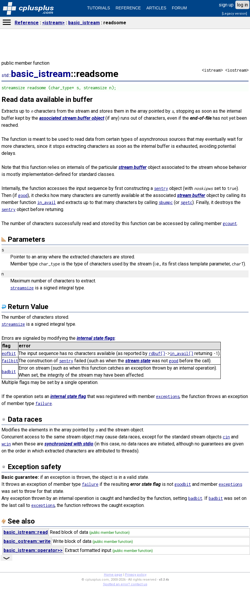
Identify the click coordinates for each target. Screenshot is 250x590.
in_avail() (181, 353)
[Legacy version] (234, 14)
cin (226, 436)
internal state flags (96, 338)
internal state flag (68, 396)
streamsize (22, 287)
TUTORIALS (98, 8)
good (23, 195)
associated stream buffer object (71, 118)
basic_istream (84, 22)
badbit (9, 371)
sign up (226, 5)
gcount (230, 223)
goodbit (182, 484)
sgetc (186, 202)
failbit (10, 360)
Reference (27, 22)
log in (242, 5)
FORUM (179, 8)
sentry (161, 188)
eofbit (9, 353)
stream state (137, 360)
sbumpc (166, 202)
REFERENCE (128, 8)
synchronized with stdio (68, 444)
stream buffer (133, 167)
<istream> (53, 22)
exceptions (167, 396)
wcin (6, 443)
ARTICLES (156, 8)
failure (43, 403)
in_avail (46, 202)
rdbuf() (157, 353)
